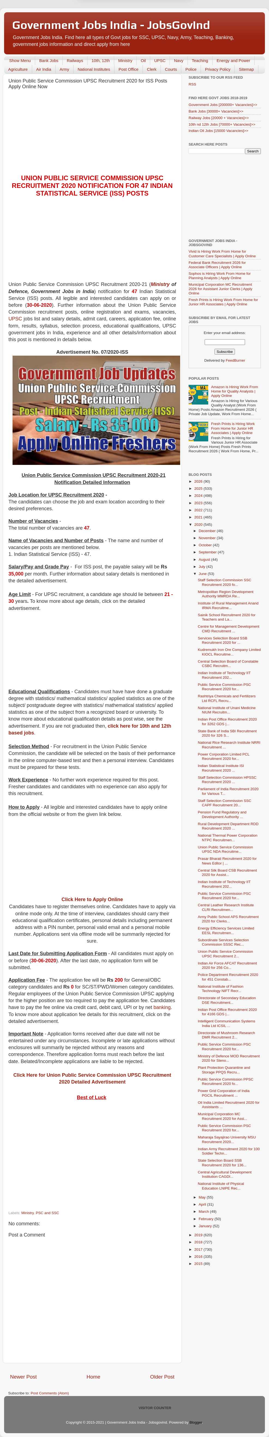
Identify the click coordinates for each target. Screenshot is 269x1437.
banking (162, 1007)
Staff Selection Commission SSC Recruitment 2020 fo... (224, 582)
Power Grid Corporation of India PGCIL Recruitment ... (224, 1093)
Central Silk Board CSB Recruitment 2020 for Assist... (227, 872)
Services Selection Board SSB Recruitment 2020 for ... (222, 640)
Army (64, 69)
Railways (75, 60)
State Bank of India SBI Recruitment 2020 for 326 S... (227, 733)
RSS (192, 84)
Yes (162, 26)
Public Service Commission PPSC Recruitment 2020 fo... (225, 1081)
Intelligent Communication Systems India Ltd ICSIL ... (226, 1023)
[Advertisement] (92, 133)
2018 (199, 1242)
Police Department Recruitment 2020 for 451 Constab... (228, 977)
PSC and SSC (47, 1213)
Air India (43, 69)
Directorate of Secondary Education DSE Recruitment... (227, 1000)
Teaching (200, 60)
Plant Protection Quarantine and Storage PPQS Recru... (224, 1070)
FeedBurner (235, 360)
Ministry (125, 60)
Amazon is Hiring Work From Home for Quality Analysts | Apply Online (234, 391)
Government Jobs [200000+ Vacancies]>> (223, 105)
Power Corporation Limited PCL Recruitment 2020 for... (223, 756)
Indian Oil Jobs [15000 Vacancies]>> (218, 131)
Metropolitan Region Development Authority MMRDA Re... (225, 594)
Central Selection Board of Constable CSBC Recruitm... (228, 663)
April (203, 1204)
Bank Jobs (48, 60)
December (208, 531)
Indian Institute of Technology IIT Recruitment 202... (224, 675)
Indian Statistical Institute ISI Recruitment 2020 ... (221, 768)
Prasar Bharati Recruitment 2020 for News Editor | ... (227, 861)
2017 (199, 1249)
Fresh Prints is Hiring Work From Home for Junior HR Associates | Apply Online (223, 302)
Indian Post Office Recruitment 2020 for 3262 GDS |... (227, 721)
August (205, 559)
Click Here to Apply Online (92, 899)
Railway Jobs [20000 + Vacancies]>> (219, 118)
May (203, 1197)
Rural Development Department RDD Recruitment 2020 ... (228, 826)
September (208, 552)
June (203, 574)
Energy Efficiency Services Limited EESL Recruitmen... (226, 930)
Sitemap (246, 69)
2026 (199, 481)
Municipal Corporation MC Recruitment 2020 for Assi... (222, 1116)
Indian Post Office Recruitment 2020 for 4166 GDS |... (227, 1012)
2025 (199, 488)
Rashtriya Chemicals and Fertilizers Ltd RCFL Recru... (227, 698)
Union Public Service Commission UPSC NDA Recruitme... (225, 849)
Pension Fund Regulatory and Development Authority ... (222, 814)
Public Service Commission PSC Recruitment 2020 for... (224, 687)
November (208, 538)
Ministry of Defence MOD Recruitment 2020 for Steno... (229, 1058)
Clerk (151, 69)
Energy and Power (233, 60)
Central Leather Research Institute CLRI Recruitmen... (226, 907)
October (206, 545)
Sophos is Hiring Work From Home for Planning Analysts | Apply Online (220, 276)
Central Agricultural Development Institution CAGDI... (225, 1174)
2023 (199, 503)
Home (93, 1377)
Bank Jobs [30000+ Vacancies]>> (216, 111)
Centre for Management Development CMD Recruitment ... (228, 628)
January (206, 1226)
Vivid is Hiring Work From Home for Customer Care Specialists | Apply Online (222, 253)
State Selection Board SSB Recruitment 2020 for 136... (222, 1162)
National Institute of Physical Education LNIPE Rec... (221, 1186)
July (202, 567)
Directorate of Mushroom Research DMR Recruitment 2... (226, 1035)
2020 (199, 525)
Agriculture (18, 69)
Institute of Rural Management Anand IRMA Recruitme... (228, 605)
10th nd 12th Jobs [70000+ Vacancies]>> (222, 124)
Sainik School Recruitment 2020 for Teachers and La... (227, 617)
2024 (199, 496)
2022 (199, 510)
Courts (171, 69)
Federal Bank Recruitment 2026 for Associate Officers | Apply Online (217, 265)
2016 (199, 1257)
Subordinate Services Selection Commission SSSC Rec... (223, 942)
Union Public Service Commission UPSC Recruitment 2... (225, 953)
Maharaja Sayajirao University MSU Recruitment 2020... (227, 1139)
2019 (199, 1235)
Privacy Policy (217, 69)
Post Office (128, 69)
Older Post (162, 1377)
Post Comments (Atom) (50, 1393)
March (204, 1211)
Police (191, 69)
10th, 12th (101, 60)
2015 (199, 1264)
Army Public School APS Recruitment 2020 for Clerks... (228, 919)
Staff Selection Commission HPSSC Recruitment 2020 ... (227, 779)
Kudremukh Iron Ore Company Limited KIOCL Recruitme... (229, 652)
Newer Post (23, 1377)
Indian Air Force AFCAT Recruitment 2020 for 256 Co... (227, 965)
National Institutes (94, 69)
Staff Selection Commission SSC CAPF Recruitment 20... (224, 803)
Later (108, 26)
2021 (199, 517)
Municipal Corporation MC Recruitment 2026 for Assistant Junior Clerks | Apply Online (220, 288)
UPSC (160, 60)
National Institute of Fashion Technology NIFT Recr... (220, 988)
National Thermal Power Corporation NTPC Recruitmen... (228, 837)
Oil (143, 60)
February (206, 1219)
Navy (178, 60)
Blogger (195, 1422)
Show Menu (20, 60)
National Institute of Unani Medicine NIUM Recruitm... (227, 710)
